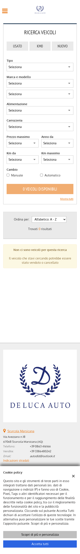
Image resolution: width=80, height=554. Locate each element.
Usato (17, 46)
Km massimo (50, 153)
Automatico (52, 175)
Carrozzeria (14, 120)
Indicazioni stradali (16, 460)
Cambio (12, 169)
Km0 (40, 46)
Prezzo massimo (18, 137)
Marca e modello (19, 77)
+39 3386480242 (40, 451)
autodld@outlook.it (42, 456)
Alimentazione (17, 104)
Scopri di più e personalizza (40, 534)
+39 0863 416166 (40, 446)
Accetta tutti (40, 544)
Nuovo (63, 46)
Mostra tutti (66, 198)
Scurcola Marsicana (20, 431)
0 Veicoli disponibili (40, 189)
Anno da (47, 137)
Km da (11, 153)
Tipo (10, 60)
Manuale (17, 175)
